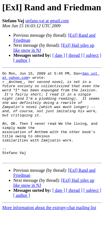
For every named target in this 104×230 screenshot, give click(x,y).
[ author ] (21, 60)
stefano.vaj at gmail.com (47, 20)
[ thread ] (74, 55)
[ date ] (58, 55)
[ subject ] (92, 55)
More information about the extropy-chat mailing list (49, 225)
